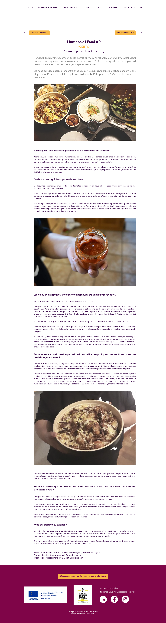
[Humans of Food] (39, 32)
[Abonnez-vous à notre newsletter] (83, 576)
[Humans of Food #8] (125, 32)
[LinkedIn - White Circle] (103, 599)
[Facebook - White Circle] (114, 599)
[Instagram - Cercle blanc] (125, 599)
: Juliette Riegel (90, 614)
